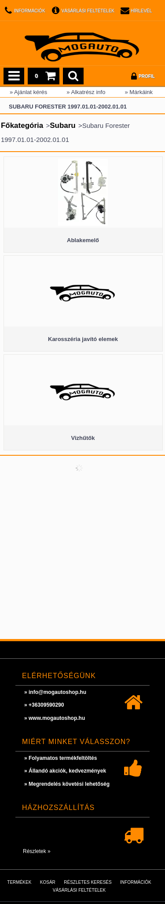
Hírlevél (141, 10)
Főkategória (22, 125)
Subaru (63, 125)
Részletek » (37, 851)
